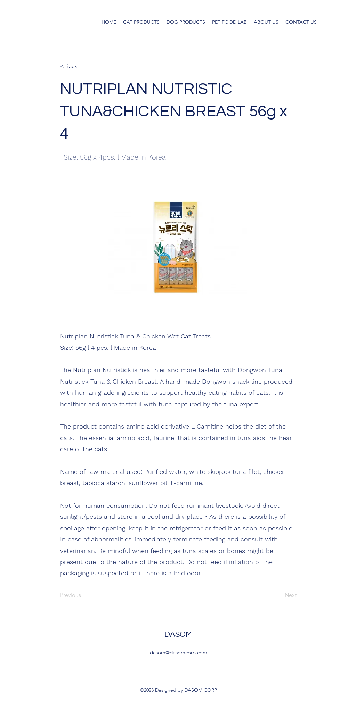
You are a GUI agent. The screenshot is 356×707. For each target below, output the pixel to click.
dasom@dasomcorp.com (178, 652)
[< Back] (83, 66)
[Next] (279, 595)
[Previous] (83, 595)
